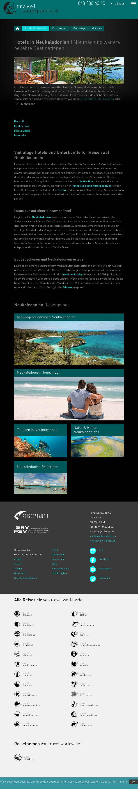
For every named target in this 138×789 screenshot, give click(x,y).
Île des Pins (86, 181)
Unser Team (20, 573)
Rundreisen (59, 28)
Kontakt (18, 559)
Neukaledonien (41, 217)
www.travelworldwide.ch (103, 540)
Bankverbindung (60, 568)
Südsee (67, 287)
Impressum (58, 559)
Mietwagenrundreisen (87, 28)
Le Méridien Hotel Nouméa (97, 99)
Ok (133, 781)
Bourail (19, 121)
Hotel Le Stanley (72, 274)
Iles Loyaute (22, 130)
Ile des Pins (21, 126)
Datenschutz (58, 554)
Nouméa (20, 135)
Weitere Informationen (114, 781)
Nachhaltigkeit (59, 573)
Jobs (54, 564)
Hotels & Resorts (35, 28)
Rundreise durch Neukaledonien (92, 185)
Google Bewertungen (25, 578)
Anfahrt (18, 568)
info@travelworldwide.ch (103, 536)
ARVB (55, 550)
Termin (17, 564)
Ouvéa (62, 190)
